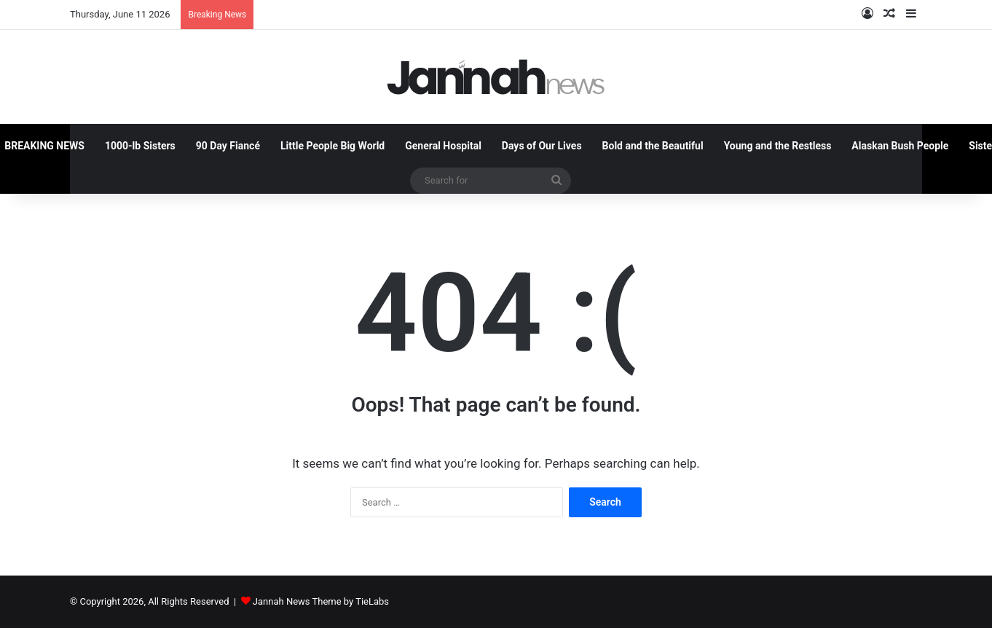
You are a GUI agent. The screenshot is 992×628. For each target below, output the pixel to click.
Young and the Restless (778, 146)
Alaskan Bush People (899, 146)
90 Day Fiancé (228, 146)
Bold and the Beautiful (653, 146)
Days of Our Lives (542, 146)
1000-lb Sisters (140, 146)
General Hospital (443, 146)
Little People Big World (332, 146)
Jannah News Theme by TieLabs (321, 601)
